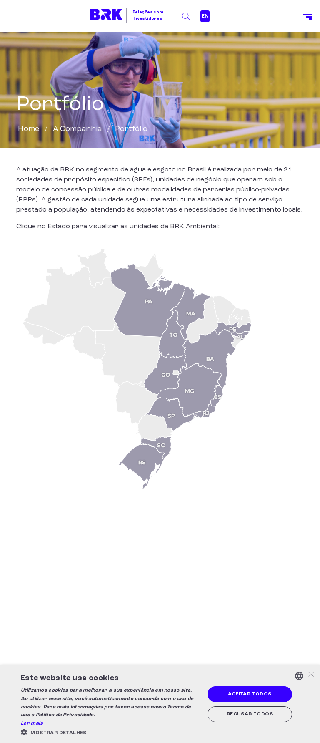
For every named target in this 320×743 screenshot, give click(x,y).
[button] (110, 732)
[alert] (160, 704)
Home (28, 129)
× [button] (311, 675)
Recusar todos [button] (250, 714)
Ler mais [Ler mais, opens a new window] (32, 723)
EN (205, 16)
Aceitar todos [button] (249, 694)
